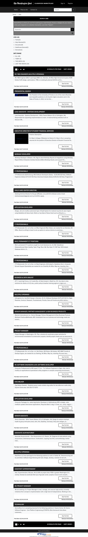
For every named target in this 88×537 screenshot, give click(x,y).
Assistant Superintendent (25, 469)
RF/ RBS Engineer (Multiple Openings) (29, 74)
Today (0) (18, 59)
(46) (16, 37)
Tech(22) (17, 40)
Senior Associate (21, 416)
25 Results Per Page (54, 69)
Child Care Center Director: (26, 190)
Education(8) (19, 45)
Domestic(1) (18, 50)
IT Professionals (21, 171)
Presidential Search (23, 91)
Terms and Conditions (44, 531)
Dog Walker (19, 382)
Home (16, 10)
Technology (19, 504)
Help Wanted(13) (20, 42)
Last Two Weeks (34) (22, 64)
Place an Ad (24, 10)
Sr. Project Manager (23, 486)
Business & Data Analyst (24, 277)
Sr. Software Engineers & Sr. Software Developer (34, 365)
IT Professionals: (21, 224)
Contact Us (34, 10)
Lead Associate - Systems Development (30, 112)
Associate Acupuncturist (24, 433)
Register (70, 3)
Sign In (63, 3)
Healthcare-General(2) (21, 47)
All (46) (17, 56)
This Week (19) (20, 61)
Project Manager (21, 331)
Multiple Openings (22, 294)
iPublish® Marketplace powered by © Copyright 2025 (44, 534)
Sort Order (68, 69)
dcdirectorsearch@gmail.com (23, 196)
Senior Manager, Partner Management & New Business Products (40, 311)
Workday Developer (22, 154)
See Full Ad (65, 83)
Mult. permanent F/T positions (26, 241)
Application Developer (23, 207)
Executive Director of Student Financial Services (34, 131)
